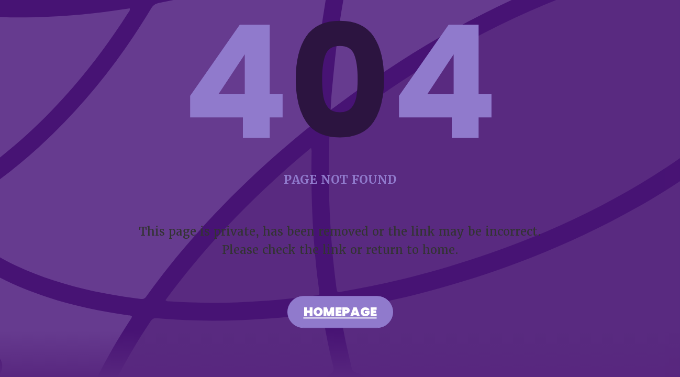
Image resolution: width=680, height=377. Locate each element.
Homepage (340, 314)
